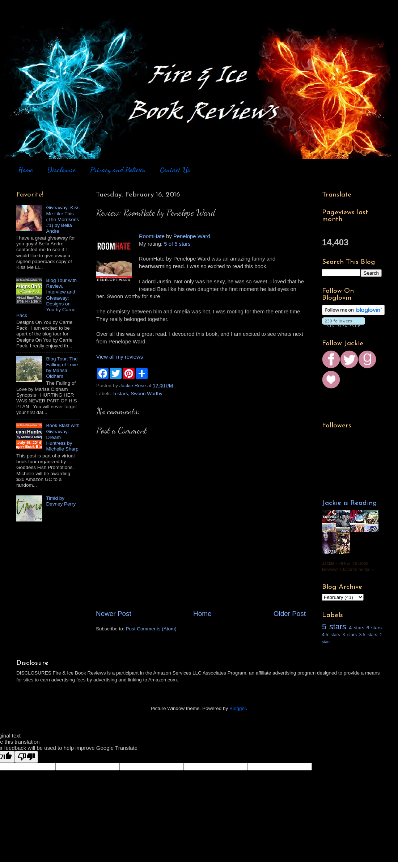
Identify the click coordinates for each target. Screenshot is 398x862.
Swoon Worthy (146, 393)
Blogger (237, 708)
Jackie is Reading (349, 503)
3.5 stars (368, 634)
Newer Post (113, 613)
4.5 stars (331, 634)
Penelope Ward (191, 236)
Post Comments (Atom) (151, 628)
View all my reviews (119, 357)
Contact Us (175, 169)
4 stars (356, 627)
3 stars (349, 634)
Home (25, 169)
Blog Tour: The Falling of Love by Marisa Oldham (62, 367)
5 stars (120, 393)
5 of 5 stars (177, 244)
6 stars (374, 627)
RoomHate (152, 236)
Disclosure (61, 169)
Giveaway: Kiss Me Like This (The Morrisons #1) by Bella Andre (62, 219)
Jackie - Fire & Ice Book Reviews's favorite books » (348, 566)
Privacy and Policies (117, 169)
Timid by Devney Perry (61, 501)
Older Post (290, 613)
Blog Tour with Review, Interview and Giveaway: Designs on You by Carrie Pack (46, 298)
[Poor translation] (26, 757)
